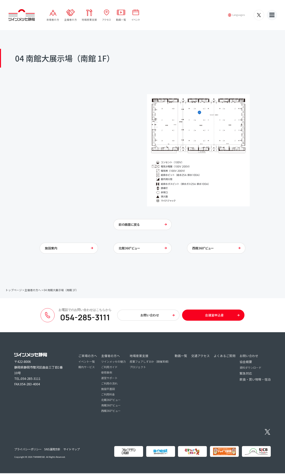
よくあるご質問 (224, 356)
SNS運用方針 (52, 450)
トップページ (13, 291)
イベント (135, 19)
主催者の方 (70, 19)
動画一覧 (121, 19)
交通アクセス (200, 356)
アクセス (106, 19)
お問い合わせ (249, 356)
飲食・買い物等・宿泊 (255, 380)
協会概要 (246, 362)
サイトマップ (71, 450)
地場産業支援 (89, 19)
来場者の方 (52, 19)
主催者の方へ (33, 291)
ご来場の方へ (87, 356)
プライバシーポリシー (28, 450)
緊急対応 (246, 374)
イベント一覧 (86, 362)
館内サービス (86, 368)
